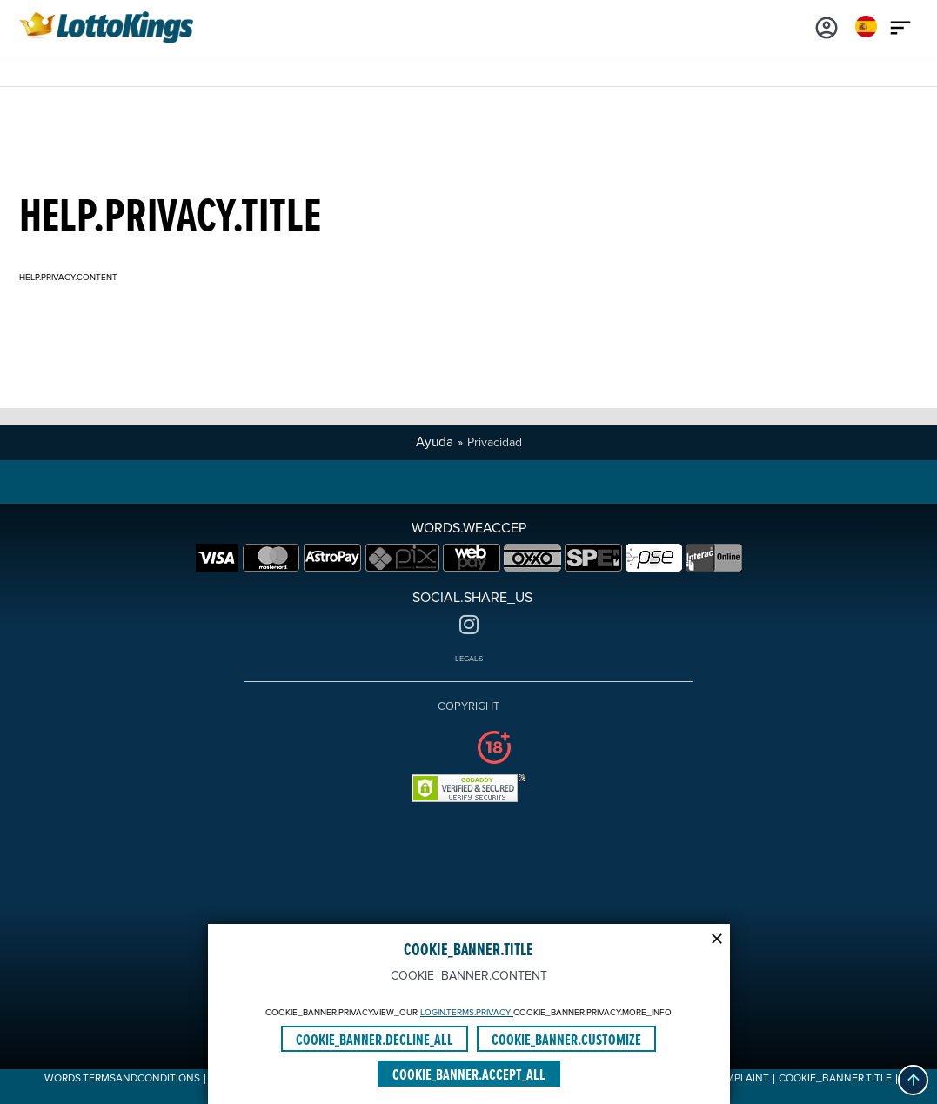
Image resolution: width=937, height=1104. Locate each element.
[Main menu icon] (900, 26)
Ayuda (434, 442)
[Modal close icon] (716, 937)
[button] (913, 1080)
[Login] (826, 26)
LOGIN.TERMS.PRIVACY (466, 1012)
